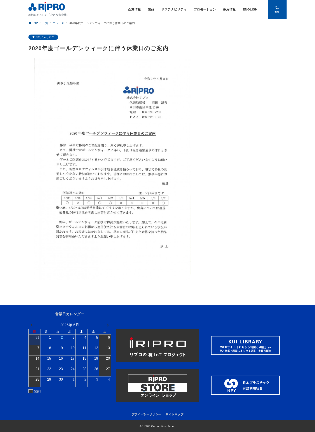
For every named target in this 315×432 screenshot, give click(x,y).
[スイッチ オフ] (277, 9)
